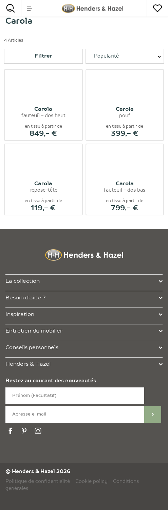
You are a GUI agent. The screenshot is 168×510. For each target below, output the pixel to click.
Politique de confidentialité (37, 481)
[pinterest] (25, 431)
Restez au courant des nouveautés (50, 381)
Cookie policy (91, 481)
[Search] (10, 8)
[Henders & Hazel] (92, 8)
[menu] (29, 8)
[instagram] (39, 431)
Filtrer (43, 56)
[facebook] (11, 431)
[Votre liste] (157, 8)
